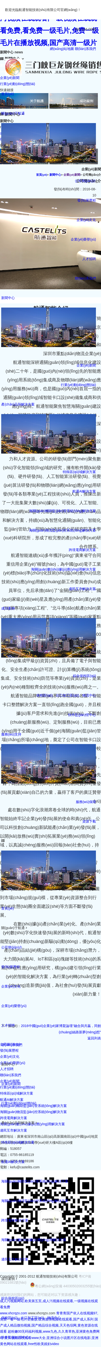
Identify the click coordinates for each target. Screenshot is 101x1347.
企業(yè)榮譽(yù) (83, 239)
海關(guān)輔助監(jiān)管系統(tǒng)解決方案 (62, 511)
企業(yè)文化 (86, 220)
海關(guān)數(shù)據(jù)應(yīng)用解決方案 (63, 569)
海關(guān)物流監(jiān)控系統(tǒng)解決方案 (62, 530)
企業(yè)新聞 (86, 365)
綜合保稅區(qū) (84, 676)
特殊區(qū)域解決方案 (79, 472)
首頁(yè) (7, 94)
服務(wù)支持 (11, 734)
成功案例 (8, 608)
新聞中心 (8, 298)
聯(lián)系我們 (85, 49)
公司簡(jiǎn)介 (85, 181)
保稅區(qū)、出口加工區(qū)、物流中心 (31, 1318)
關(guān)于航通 (12, 113)
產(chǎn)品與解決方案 (18, 404)
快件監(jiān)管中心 (82, 715)
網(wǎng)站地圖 (62, 49)
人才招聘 (89, 259)
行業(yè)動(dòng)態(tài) (78, 385)
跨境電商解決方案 (82, 550)
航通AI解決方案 (84, 491)
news (4, 71)
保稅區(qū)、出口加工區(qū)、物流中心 (66, 695)
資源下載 (89, 821)
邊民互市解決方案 (82, 589)
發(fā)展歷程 (86, 200)
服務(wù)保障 (86, 802)
